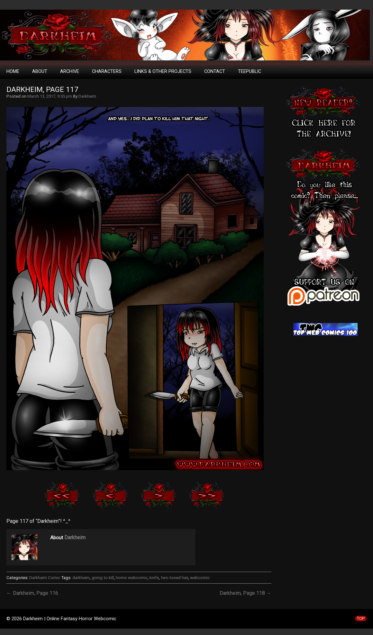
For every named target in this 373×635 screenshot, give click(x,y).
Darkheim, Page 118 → (245, 593)
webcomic (200, 577)
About (39, 71)
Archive (69, 71)
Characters (107, 71)
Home (12, 71)
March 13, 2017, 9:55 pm (49, 96)
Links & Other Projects (162, 71)
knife (154, 577)
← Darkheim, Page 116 (32, 593)
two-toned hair (174, 577)
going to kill (103, 577)
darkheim (81, 577)
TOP (361, 618)
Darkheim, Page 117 (42, 89)
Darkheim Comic (44, 577)
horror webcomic (132, 577)
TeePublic (249, 71)
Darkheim (87, 96)
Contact (214, 71)
